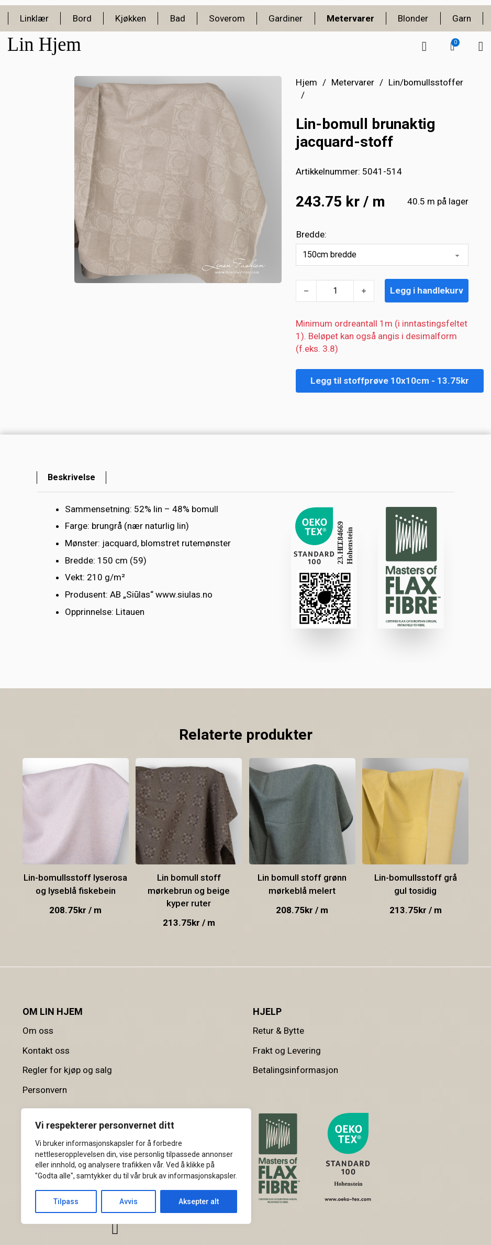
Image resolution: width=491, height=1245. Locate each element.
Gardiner (286, 18)
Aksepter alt (198, 1201)
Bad (177, 18)
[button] (452, 47)
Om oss (38, 1030)
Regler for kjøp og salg (67, 1070)
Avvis (128, 1201)
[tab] (72, 477)
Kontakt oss (46, 1050)
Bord (82, 18)
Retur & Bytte (278, 1030)
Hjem (306, 82)
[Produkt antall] (335, 291)
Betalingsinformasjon (295, 1070)
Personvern (45, 1090)
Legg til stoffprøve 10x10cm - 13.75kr (389, 380)
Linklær (34, 18)
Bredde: (311, 234)
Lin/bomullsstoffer (425, 82)
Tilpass (66, 1201)
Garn (461, 18)
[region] (136, 1166)
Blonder (413, 18)
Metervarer (350, 18)
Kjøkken (130, 18)
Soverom (227, 18)
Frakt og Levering (287, 1050)
